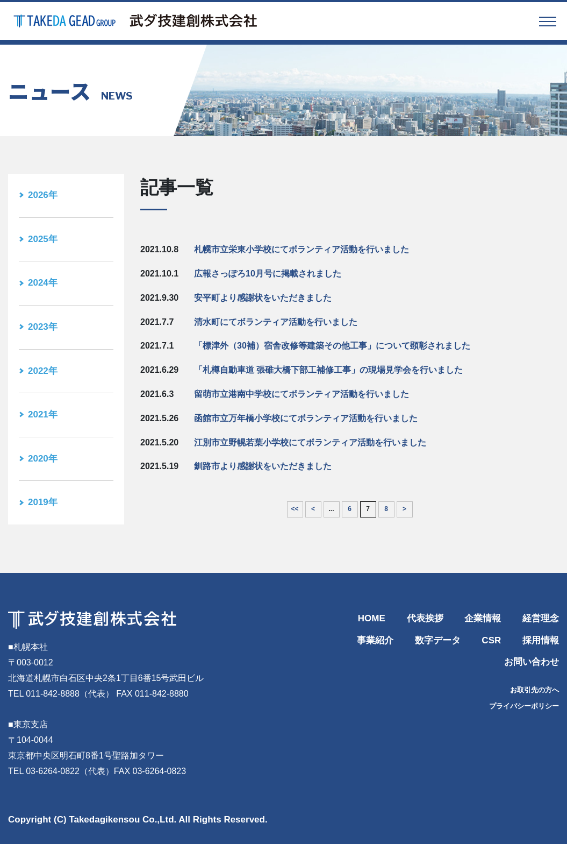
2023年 (43, 327)
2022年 (43, 371)
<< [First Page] (294, 509)
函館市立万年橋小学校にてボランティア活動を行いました (306, 418)
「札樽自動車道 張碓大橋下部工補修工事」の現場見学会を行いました (328, 369)
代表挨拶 (425, 618)
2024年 (43, 283)
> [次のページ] (404, 509)
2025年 (43, 239)
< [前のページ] (313, 509)
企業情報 (482, 618)
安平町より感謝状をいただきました (263, 297)
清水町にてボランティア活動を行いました (275, 322)
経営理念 (540, 618)
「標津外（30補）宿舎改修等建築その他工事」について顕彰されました (332, 345)
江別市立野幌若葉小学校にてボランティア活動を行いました (310, 442)
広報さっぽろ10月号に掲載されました (267, 273)
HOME (371, 618)
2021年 (43, 414)
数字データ (438, 640)
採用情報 (540, 640)
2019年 (43, 502)
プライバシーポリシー (524, 706)
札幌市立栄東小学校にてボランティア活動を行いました (301, 249)
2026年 (43, 195)
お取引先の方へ (534, 690)
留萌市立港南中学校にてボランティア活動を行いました (301, 394)
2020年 (43, 458)
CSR (491, 640)
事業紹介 (375, 640)
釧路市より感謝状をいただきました (263, 466)
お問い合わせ (531, 662)
